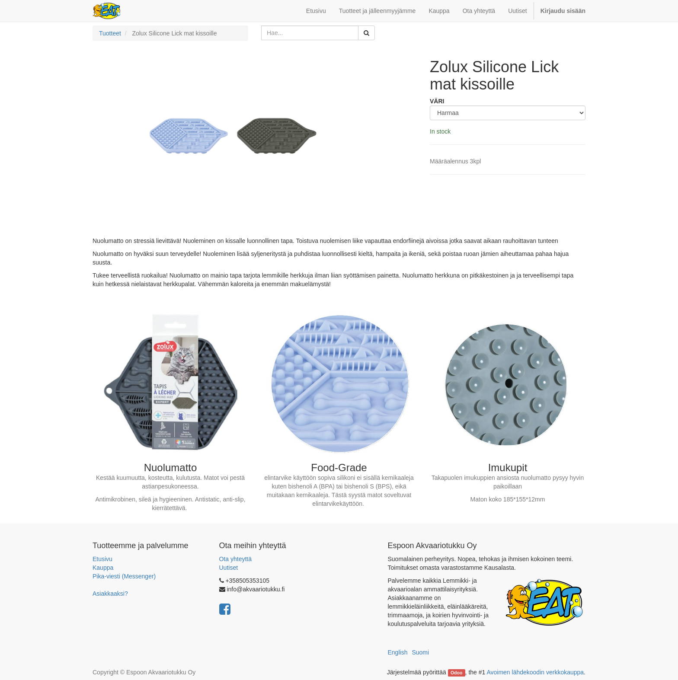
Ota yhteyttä (235, 558)
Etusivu (102, 558)
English (398, 652)
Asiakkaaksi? (110, 593)
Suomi (420, 652)
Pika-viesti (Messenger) (124, 576)
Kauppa (103, 567)
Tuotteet (110, 33)
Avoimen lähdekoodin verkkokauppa (535, 672)
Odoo (456, 672)
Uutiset (228, 567)
